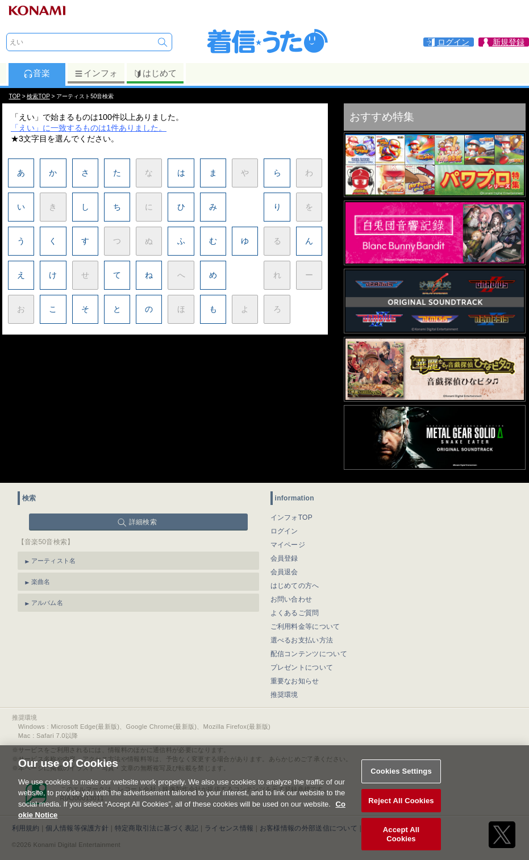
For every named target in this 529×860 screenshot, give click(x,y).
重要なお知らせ (294, 681)
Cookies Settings (401, 781)
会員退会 (284, 572)
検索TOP (38, 96)
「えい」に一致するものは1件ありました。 (88, 127)
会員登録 (284, 558)
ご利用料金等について (305, 627)
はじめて (155, 73)
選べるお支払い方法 (302, 640)
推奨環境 (284, 695)
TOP (14, 96)
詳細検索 (143, 522)
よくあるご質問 (294, 613)
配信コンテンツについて (308, 654)
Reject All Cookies (401, 810)
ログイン (284, 531)
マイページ (288, 545)
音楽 (36, 73)
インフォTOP (291, 517)
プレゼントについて (302, 667)
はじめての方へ (294, 586)
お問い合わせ (291, 599)
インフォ (96, 73)
